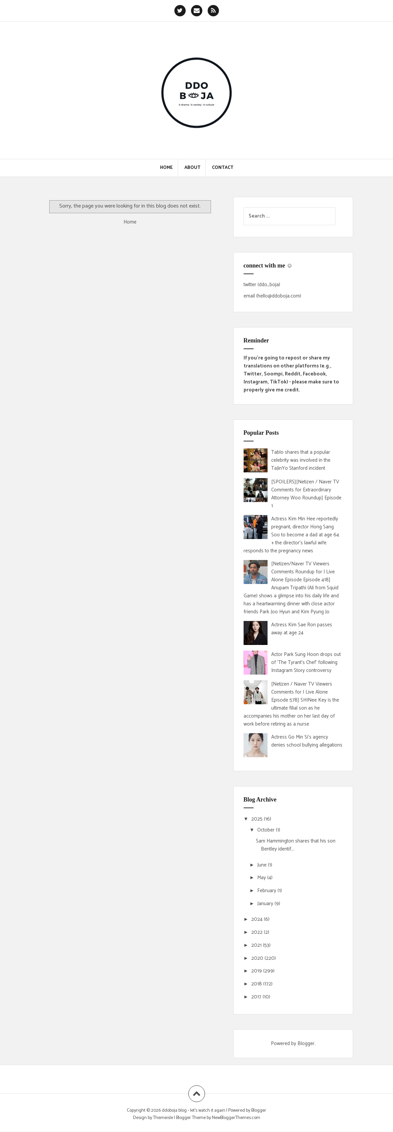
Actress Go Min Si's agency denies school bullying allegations (306, 741)
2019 (257, 971)
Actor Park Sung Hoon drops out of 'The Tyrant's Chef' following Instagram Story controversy (306, 662)
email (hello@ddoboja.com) (272, 296)
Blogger (305, 1043)
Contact (222, 168)
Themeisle (163, 1118)
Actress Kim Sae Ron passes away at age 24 (301, 629)
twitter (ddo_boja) (262, 285)
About (192, 168)
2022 (257, 932)
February (267, 890)
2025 (257, 819)
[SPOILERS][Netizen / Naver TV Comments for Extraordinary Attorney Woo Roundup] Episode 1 (306, 494)
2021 (257, 945)
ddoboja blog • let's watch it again (194, 1110)
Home (166, 168)
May (262, 877)
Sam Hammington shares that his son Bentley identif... (295, 845)
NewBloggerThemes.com (236, 1118)
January (266, 903)
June (262, 865)
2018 (257, 984)
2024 (257, 919)
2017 (257, 997)
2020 (258, 958)
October (266, 830)
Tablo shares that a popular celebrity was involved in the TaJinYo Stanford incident (300, 460)
